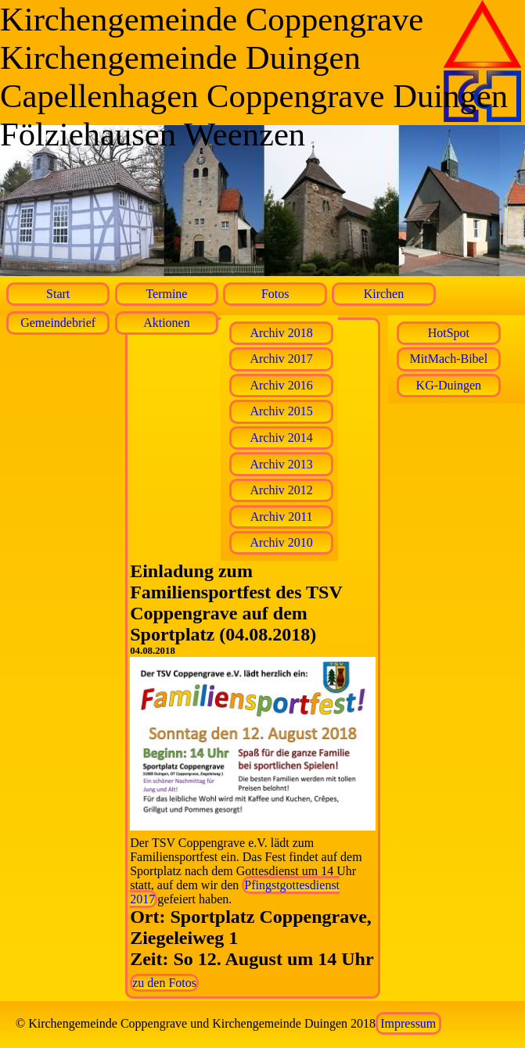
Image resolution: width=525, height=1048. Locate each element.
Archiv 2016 (281, 385)
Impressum (408, 1023)
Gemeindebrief (57, 322)
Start (58, 293)
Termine (166, 293)
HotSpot (448, 332)
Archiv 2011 (281, 516)
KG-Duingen (449, 385)
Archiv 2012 (281, 490)
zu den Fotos (164, 982)
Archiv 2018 (281, 332)
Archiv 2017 (281, 358)
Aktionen (166, 322)
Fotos (275, 293)
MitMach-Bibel (449, 358)
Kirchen (384, 293)
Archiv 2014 (281, 437)
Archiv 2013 (281, 464)
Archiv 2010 (281, 542)
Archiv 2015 (281, 411)
